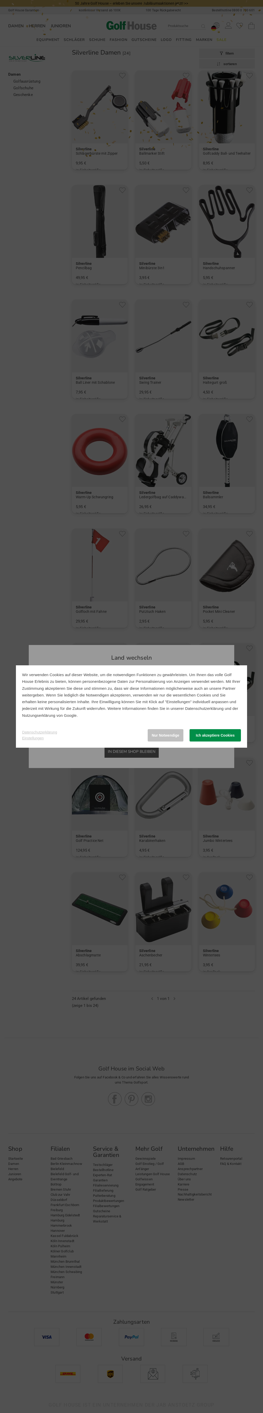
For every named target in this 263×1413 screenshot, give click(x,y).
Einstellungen (33, 738)
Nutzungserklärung (38, 715)
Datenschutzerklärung (204, 708)
